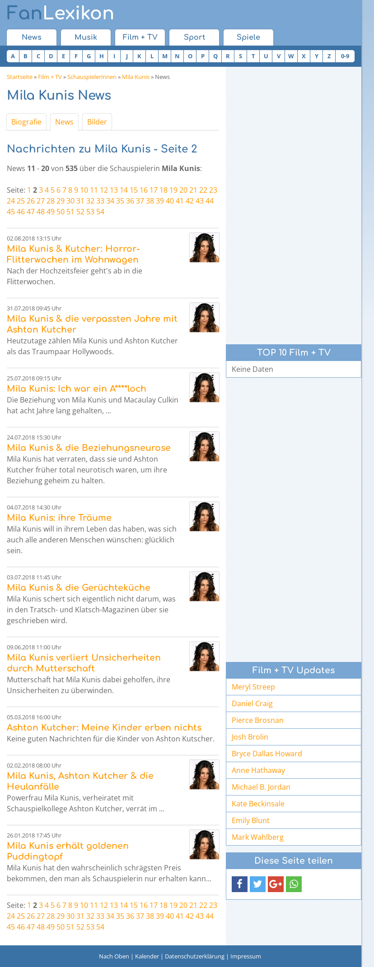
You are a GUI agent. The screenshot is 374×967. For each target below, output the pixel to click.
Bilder (97, 122)
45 (11, 212)
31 (80, 201)
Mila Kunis (136, 77)
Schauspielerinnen (92, 77)
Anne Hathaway (258, 770)
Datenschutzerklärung (194, 956)
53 (90, 212)
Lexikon (60, 13)
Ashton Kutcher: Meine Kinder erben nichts (104, 727)
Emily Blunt (251, 820)
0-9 (345, 56)
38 (150, 201)
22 (203, 190)
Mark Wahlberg (258, 837)
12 (104, 190)
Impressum (245, 956)
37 (140, 201)
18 (163, 190)
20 (183, 190)
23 (213, 190)
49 (51, 212)
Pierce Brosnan (258, 720)
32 (90, 201)
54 (100, 212)
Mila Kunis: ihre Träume (59, 518)
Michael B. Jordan (261, 787)
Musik (86, 37)
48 (41, 212)
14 (124, 190)
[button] (240, 884)
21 (193, 190)
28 (51, 201)
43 (200, 201)
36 (130, 201)
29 (60, 201)
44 (210, 201)
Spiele (248, 37)
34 (110, 201)
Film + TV (140, 37)
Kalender (147, 956)
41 (180, 201)
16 (144, 190)
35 (120, 201)
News (32, 37)
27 (41, 201)
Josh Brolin (250, 737)
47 (31, 212)
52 (80, 212)
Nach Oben (114, 956)
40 (170, 201)
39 (160, 201)
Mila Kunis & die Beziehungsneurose (89, 448)
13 (114, 190)
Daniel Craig (252, 703)
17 (154, 190)
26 (31, 201)
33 (100, 201)
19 (173, 190)
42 (190, 201)
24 (11, 201)
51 (70, 212)
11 (94, 190)
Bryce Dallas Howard (267, 754)
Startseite (20, 77)
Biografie (26, 122)
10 (84, 190)
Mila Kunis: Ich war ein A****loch (76, 388)
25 (21, 201)
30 (70, 201)
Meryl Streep (253, 687)
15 (134, 190)
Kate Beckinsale (258, 804)
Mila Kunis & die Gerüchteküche (78, 587)
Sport (194, 37)
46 (21, 212)
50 (60, 212)
